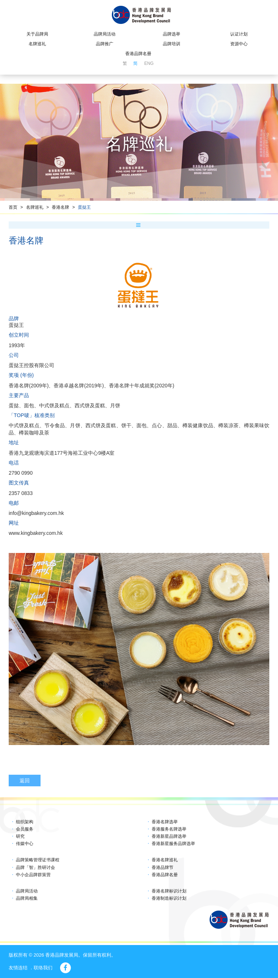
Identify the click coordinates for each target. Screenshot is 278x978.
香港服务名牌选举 (169, 829)
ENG (148, 63)
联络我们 (43, 967)
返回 (25, 780)
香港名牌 (60, 207)
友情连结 (18, 967)
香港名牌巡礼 (165, 859)
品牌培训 (171, 43)
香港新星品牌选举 (169, 836)
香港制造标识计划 (169, 898)
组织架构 (24, 821)
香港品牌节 (162, 867)
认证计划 (239, 34)
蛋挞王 (84, 207)
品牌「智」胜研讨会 (35, 867)
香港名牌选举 (165, 821)
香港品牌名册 (138, 53)
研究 (20, 836)
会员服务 (24, 829)
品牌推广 (104, 43)
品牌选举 (171, 34)
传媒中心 (24, 843)
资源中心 (239, 43)
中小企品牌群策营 (33, 874)
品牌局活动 (104, 34)
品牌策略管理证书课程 (37, 859)
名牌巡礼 (37, 43)
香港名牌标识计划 (169, 891)
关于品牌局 (37, 34)
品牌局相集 (27, 898)
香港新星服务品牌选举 (173, 843)
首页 (13, 207)
